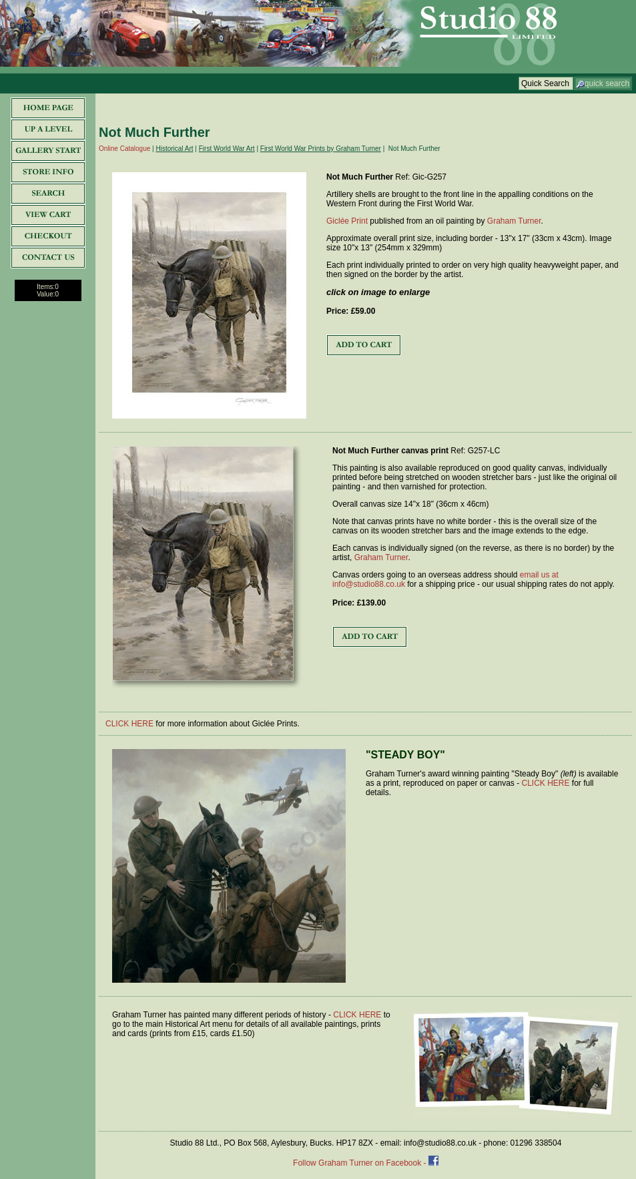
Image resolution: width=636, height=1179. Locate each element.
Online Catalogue (124, 148)
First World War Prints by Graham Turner (320, 148)
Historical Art (174, 148)
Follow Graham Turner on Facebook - (360, 1163)
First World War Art (227, 148)
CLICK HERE (129, 723)
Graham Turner (514, 221)
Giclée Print (347, 221)
